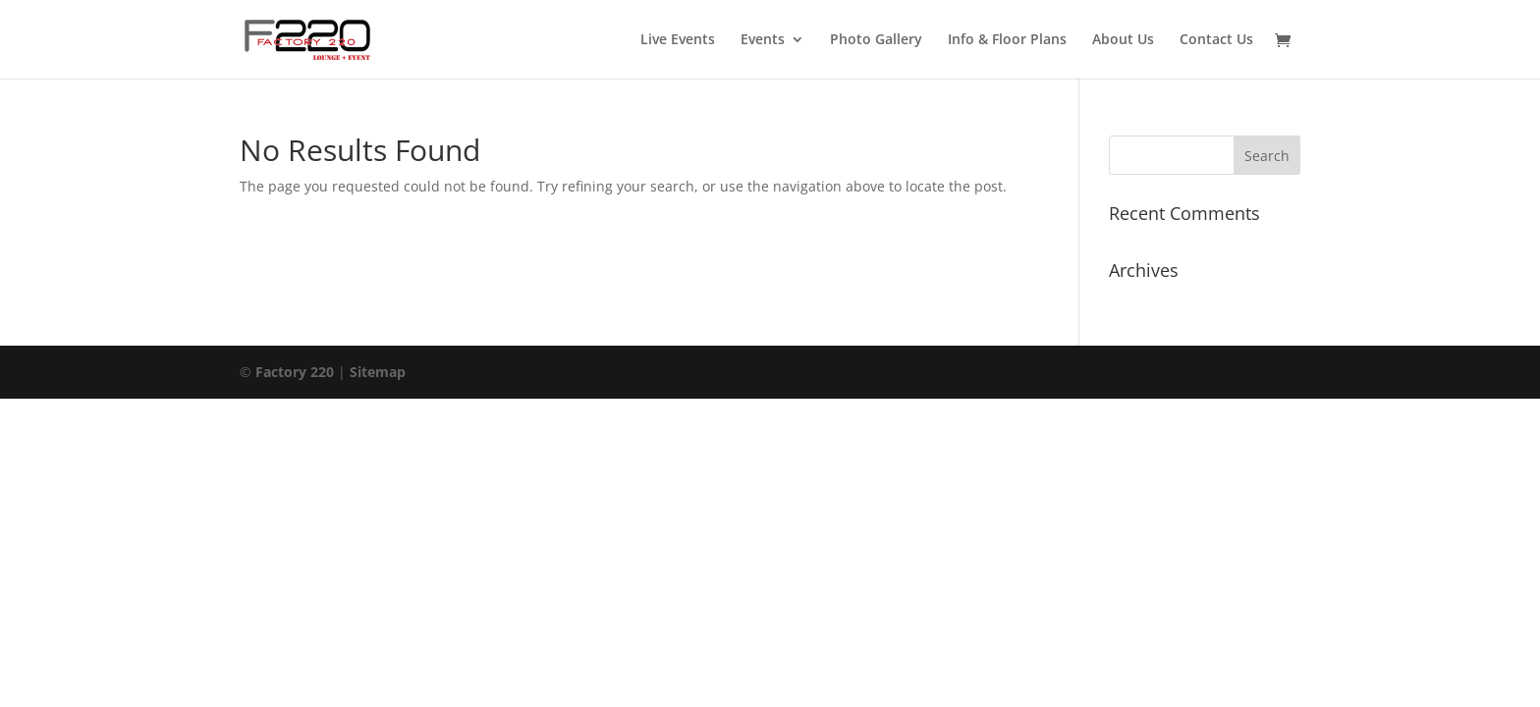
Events (763, 40)
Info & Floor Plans (1007, 40)
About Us (1123, 40)
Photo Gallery (876, 40)
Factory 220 (296, 371)
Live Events (677, 40)
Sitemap (378, 371)
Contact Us (1216, 40)
